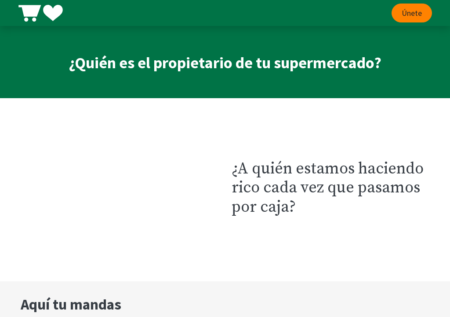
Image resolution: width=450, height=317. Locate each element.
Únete (409, 13)
